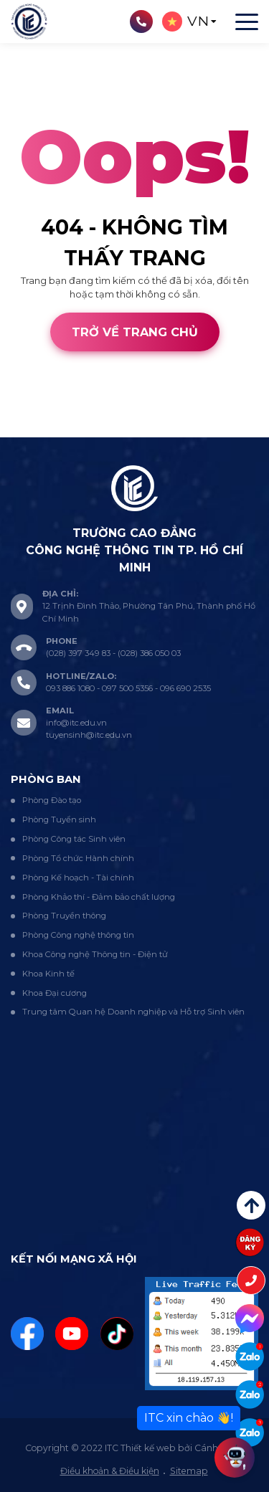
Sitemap (189, 1470)
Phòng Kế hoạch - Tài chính (78, 878)
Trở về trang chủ (135, 332)
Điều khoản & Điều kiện (109, 1470)
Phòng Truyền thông (64, 916)
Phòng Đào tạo (51, 800)
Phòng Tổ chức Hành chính (78, 858)
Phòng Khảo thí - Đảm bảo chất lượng (98, 897)
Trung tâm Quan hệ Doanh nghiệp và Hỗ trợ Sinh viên (133, 1012)
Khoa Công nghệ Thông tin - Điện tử (95, 954)
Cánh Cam (101, 429)
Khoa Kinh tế (48, 974)
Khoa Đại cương (54, 993)
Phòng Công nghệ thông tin (78, 935)
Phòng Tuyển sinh (59, 819)
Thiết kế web (29, 429)
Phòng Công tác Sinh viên (74, 839)
